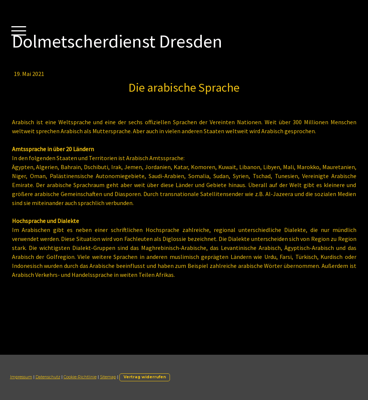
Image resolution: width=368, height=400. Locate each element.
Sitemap (108, 377)
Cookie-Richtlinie (80, 377)
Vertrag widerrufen (145, 377)
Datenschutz (48, 377)
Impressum (21, 377)
